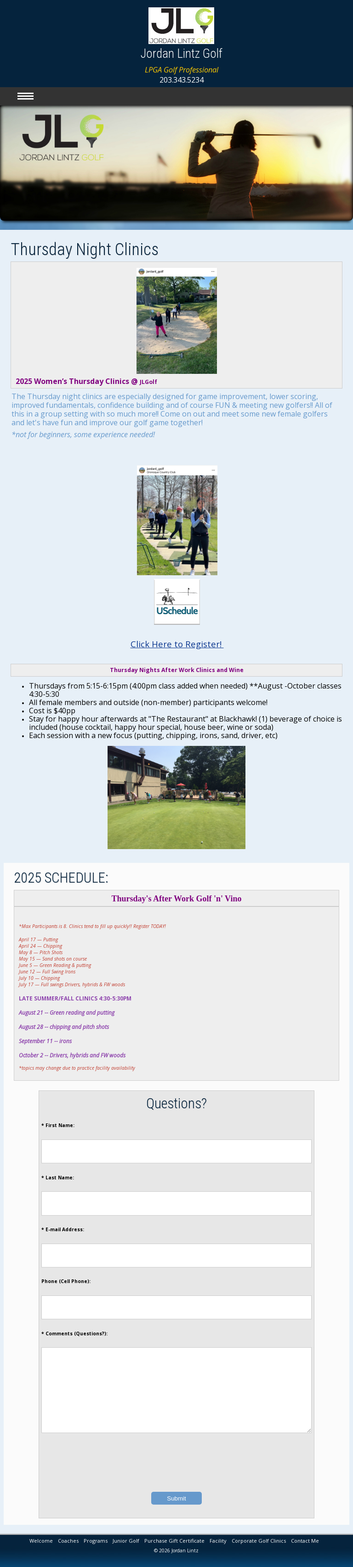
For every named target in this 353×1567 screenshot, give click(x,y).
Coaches (68, 1540)
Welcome (41, 1540)
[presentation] (176, 1477)
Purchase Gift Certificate (174, 1540)
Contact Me (305, 1540)
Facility (218, 1540)
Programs (96, 1540)
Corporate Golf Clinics (259, 1540)
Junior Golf (126, 1540)
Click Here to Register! (177, 644)
